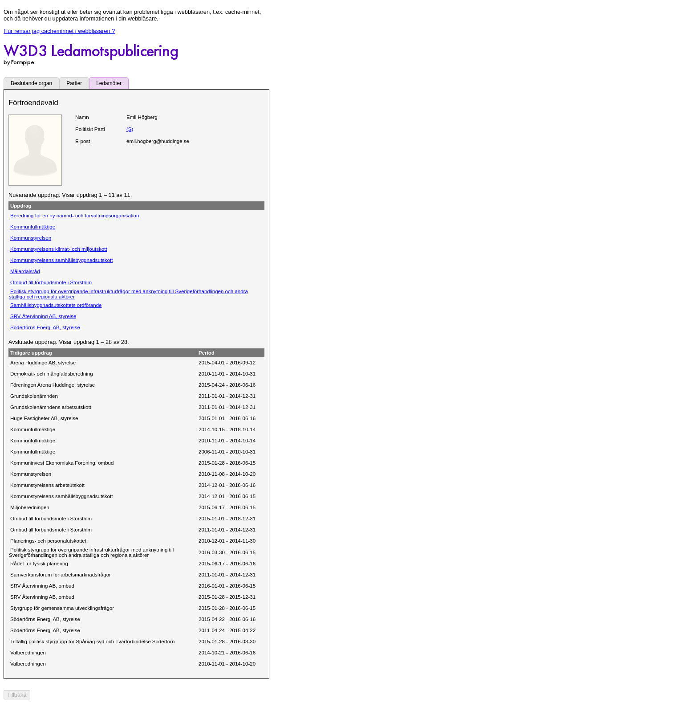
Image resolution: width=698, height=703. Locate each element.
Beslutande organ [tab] (31, 83)
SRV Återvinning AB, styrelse (43, 316)
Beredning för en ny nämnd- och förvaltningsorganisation (74, 215)
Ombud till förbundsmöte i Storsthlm (51, 282)
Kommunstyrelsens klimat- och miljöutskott (58, 249)
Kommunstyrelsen (30, 238)
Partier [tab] (74, 83)
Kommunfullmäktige (32, 226)
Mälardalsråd (25, 271)
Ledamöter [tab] (109, 83)
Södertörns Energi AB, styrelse (45, 327)
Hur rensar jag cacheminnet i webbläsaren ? (59, 31)
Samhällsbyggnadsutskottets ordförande (56, 305)
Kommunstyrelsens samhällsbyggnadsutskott (61, 260)
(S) (129, 129)
